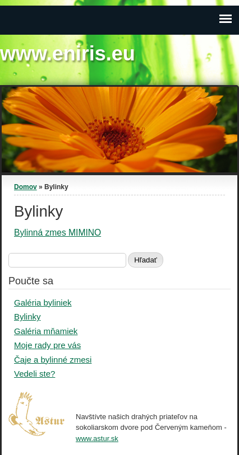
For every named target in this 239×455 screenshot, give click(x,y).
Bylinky (27, 316)
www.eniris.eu (67, 53)
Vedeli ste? (34, 373)
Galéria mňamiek (45, 331)
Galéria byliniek (43, 302)
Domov (25, 187)
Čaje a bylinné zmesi (52, 359)
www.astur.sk (97, 438)
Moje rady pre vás (47, 345)
